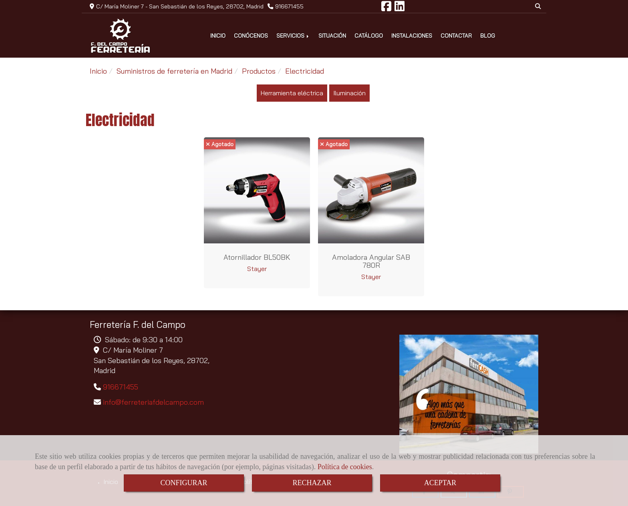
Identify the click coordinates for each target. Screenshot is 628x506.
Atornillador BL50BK (256, 257)
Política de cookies (345, 467)
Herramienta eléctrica (292, 93)
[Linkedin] (400, 8)
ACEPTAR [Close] (440, 483)
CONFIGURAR (183, 483)
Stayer (257, 269)
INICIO (217, 35)
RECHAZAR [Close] (311, 483)
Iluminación (349, 93)
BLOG (487, 35)
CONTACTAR (456, 35)
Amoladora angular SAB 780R (371, 261)
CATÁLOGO (368, 35)
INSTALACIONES (411, 35)
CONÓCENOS (251, 35)
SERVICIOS (293, 35)
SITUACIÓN (332, 35)
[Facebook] (386, 8)
